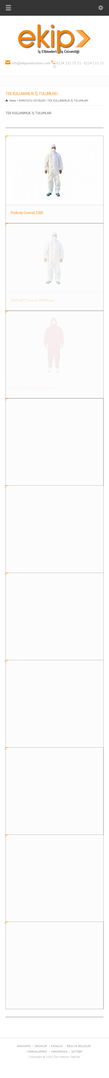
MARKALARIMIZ (37, 1051)
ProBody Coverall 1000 (27, 212)
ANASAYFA (24, 1046)
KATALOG (57, 1046)
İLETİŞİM (76, 1051)
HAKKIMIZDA (59, 1051)
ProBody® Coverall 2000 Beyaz (33, 300)
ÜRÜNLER (41, 1046)
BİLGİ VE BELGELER (79, 1046)
